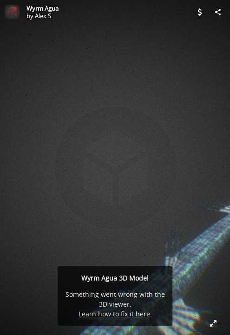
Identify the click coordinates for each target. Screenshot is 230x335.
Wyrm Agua (42, 8)
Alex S (43, 16)
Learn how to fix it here (114, 313)
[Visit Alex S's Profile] (12, 12)
